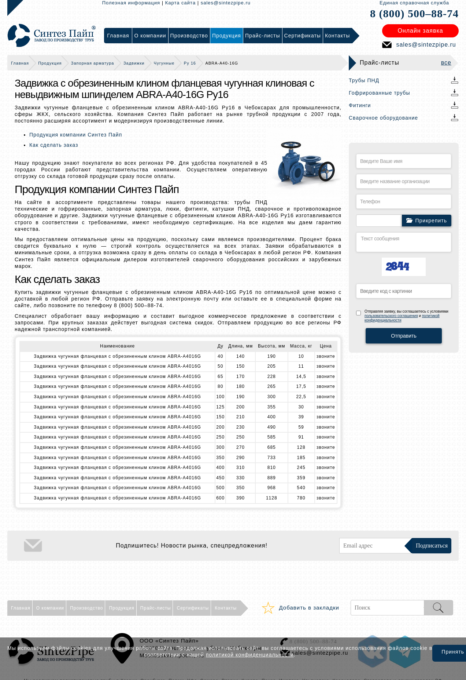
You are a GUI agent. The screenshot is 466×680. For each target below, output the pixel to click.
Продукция (50, 63)
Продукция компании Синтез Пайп (75, 135)
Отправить (403, 336)
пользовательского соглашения (391, 316)
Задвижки (133, 63)
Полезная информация (131, 3)
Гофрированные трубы (379, 93)
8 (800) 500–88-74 (414, 13)
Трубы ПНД (364, 80)
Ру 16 (190, 63)
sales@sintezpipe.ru (226, 3)
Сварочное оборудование (383, 118)
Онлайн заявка (420, 31)
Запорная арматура (92, 63)
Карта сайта (180, 3)
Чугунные (164, 63)
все (446, 62)
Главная (20, 63)
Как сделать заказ (53, 145)
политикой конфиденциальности (250, 655)
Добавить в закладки (309, 607)
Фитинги (360, 105)
